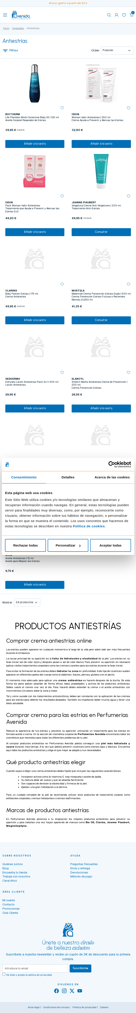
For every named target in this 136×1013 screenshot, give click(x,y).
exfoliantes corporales (18, 798)
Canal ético (9, 880)
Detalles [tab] (67, 477)
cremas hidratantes (42, 798)
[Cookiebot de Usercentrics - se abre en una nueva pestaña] (111, 464)
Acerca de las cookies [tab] (112, 477)
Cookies (104, 1007)
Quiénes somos (12, 864)
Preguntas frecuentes (84, 864)
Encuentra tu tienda (14, 872)
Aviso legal (34, 1007)
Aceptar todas (111, 545)
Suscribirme (80, 968)
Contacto (8, 904)
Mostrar (7, 602)
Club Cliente (10, 913)
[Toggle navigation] (5, 15)
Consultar (101, 231)
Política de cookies (89, 526)
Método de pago (81, 876)
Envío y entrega (80, 868)
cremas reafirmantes (68, 798)
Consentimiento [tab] (23, 477)
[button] (131, 15)
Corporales (18, 28)
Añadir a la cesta (35, 143)
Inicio (6, 28)
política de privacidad (40, 974)
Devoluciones (79, 872)
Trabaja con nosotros (16, 876)
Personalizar (68, 545)
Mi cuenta (8, 900)
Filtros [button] (10, 50)
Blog (5, 868)
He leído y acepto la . (29, 974)
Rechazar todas (25, 545)
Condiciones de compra (56, 1007)
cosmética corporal (63, 734)
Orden (95, 50)
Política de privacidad (84, 1007)
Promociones (11, 908)
